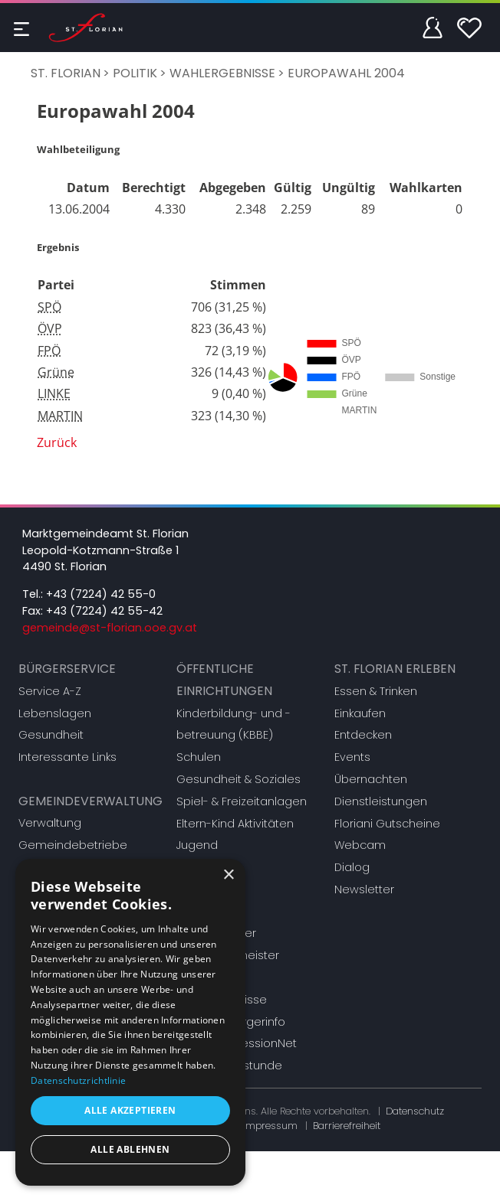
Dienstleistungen (380, 801)
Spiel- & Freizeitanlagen (241, 801)
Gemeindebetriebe (72, 845)
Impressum (270, 1125)
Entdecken (363, 734)
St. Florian (65, 73)
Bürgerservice (67, 668)
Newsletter (364, 889)
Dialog (352, 867)
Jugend (197, 845)
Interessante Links (67, 757)
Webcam (360, 845)
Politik (135, 73)
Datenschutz (415, 1111)
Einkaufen (360, 713)
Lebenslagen (54, 713)
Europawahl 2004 (346, 73)
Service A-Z (49, 691)
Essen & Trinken (375, 691)
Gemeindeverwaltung (90, 801)
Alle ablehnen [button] (129, 1149)
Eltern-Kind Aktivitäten (235, 823)
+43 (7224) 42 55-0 (101, 594)
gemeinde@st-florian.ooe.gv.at (109, 627)
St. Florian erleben (395, 668)
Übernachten (370, 779)
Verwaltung (49, 823)
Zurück (57, 442)
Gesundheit (51, 734)
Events (352, 757)
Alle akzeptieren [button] (130, 1110)
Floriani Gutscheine (387, 823)
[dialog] (130, 1022)
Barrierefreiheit (346, 1125)
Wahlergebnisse (222, 73)
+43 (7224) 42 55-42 (104, 610)
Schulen (198, 757)
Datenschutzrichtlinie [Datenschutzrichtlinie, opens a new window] (78, 1080)
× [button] (228, 875)
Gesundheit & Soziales (238, 779)
